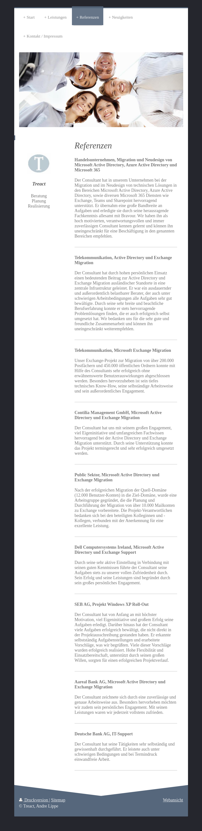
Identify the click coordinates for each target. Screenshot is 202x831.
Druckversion (34, 800)
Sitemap (58, 800)
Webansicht (173, 800)
